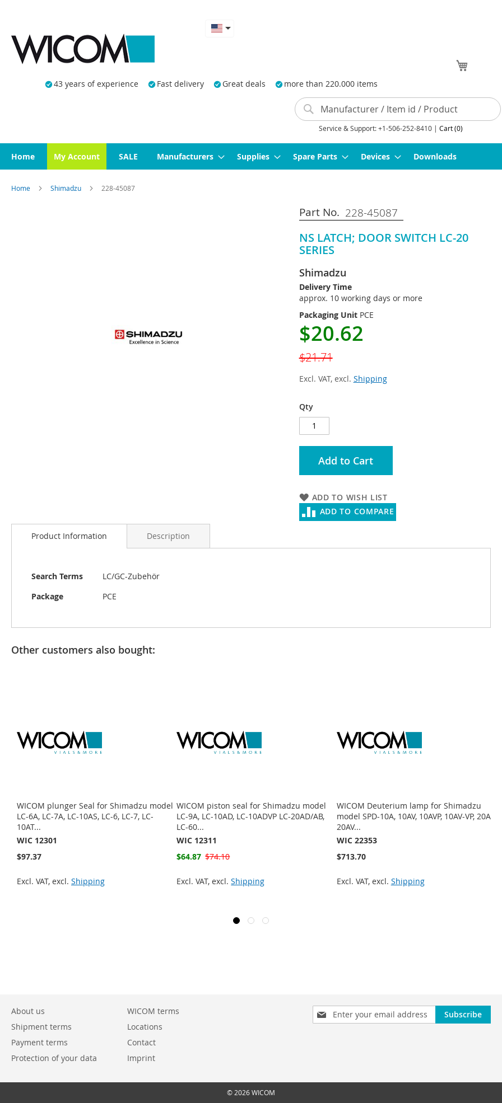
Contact (141, 1042)
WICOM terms (153, 1011)
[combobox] (398, 109)
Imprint (141, 1058)
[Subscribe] (463, 1015)
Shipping (370, 378)
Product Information (69, 536)
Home (21, 188)
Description (168, 536)
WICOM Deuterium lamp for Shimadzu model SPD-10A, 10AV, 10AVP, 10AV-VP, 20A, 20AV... (414, 816)
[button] (220, 28)
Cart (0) (451, 128)
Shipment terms (41, 1026)
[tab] (69, 536)
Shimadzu (66, 188)
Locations (144, 1026)
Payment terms (39, 1042)
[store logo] (83, 49)
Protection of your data (54, 1058)
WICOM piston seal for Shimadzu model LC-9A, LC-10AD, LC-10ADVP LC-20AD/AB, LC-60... (251, 816)
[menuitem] (22, 156)
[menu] (251, 156)
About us (28, 1011)
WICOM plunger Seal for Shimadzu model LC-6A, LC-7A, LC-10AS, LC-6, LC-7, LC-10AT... (95, 816)
